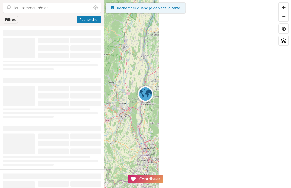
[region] (197, 94)
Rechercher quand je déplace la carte (197, 7)
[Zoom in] (283, 7)
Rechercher (89, 19)
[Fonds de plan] (283, 40)
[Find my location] (283, 28)
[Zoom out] (283, 16)
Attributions (140, 185)
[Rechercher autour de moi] (95, 8)
